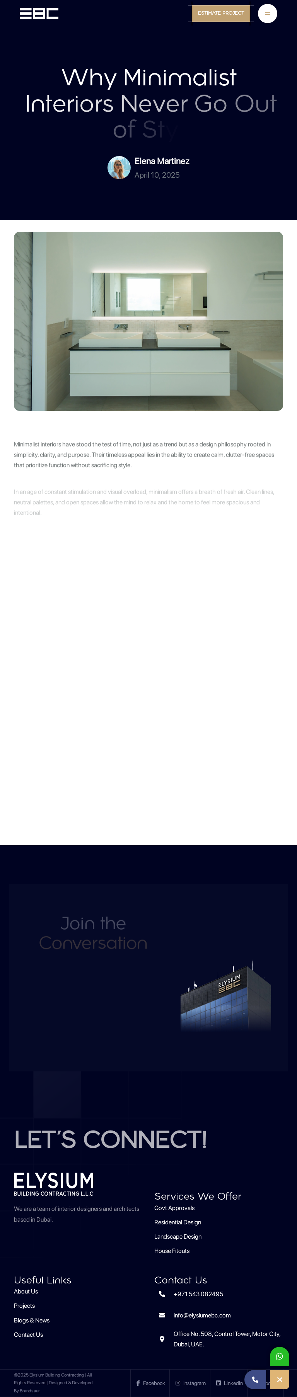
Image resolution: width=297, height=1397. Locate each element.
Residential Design (177, 1222)
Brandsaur (30, 1391)
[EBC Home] (39, 14)
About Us (26, 1291)
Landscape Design (177, 1236)
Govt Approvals (174, 1208)
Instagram (191, 1383)
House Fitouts (171, 1250)
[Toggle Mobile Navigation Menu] (267, 13)
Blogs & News (32, 1320)
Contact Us (28, 1334)
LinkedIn (229, 1383)
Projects (24, 1305)
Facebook (151, 1383)
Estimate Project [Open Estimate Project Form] (221, 13)
